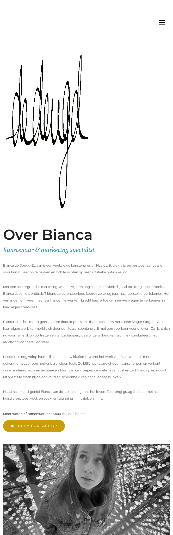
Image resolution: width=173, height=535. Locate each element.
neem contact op (34, 426)
